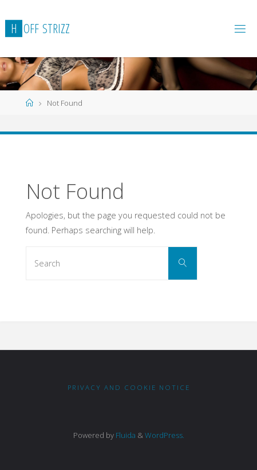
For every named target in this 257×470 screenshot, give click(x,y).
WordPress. (164, 435)
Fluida (125, 435)
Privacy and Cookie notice (129, 387)
